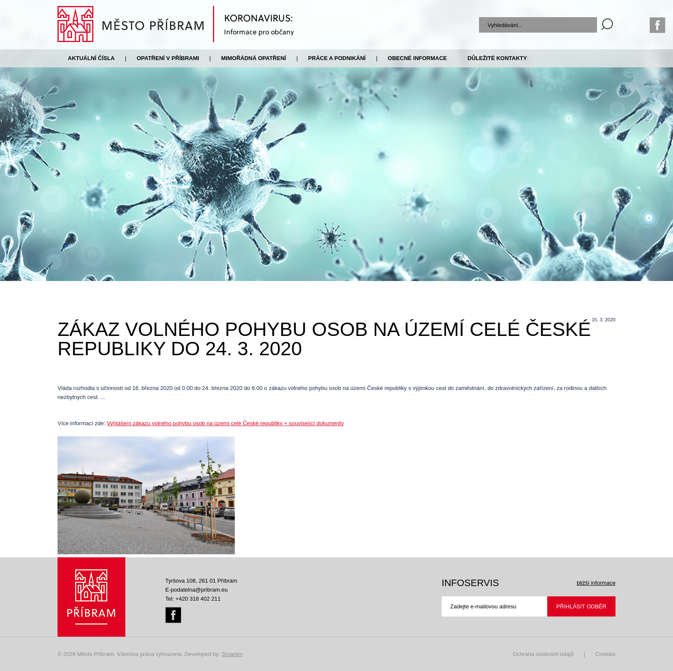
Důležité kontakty (497, 58)
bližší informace (596, 583)
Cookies (605, 654)
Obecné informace (417, 58)
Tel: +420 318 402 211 (193, 598)
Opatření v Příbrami (167, 58)
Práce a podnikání (337, 58)
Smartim (231, 654)
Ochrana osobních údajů (543, 654)
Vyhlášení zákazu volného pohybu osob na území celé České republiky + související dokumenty (225, 423)
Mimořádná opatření (253, 58)
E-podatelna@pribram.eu (196, 589)
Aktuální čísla (91, 58)
